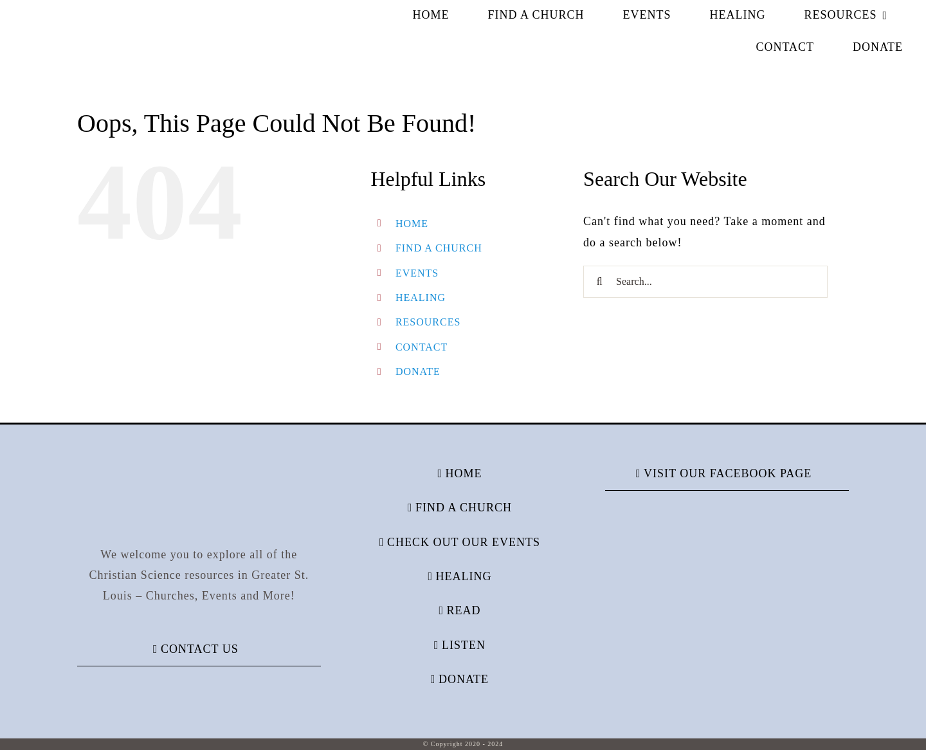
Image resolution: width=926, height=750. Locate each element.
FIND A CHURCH (438, 247)
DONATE (417, 371)
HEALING (420, 297)
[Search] (599, 282)
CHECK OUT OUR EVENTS (463, 542)
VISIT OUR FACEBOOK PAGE (728, 473)
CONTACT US (200, 649)
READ (463, 610)
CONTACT (421, 347)
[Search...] (705, 282)
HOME (411, 223)
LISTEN (464, 645)
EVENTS (417, 273)
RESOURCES (427, 321)
